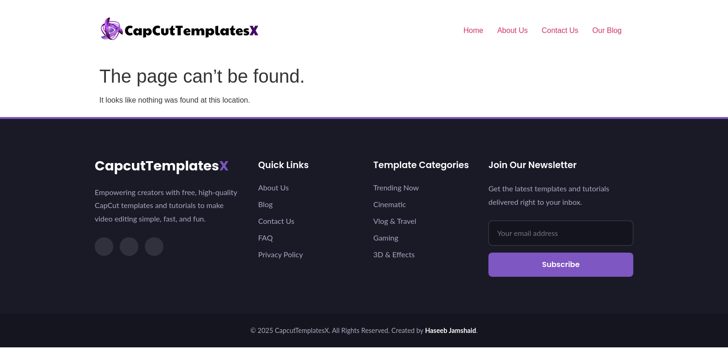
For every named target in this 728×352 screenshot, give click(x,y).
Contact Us (560, 30)
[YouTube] (154, 246)
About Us (512, 30)
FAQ (265, 237)
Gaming (385, 237)
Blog (265, 204)
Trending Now (396, 187)
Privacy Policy (280, 254)
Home (473, 30)
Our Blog (607, 30)
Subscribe (560, 264)
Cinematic (389, 204)
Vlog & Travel (394, 220)
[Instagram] (129, 246)
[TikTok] (104, 246)
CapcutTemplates (162, 165)
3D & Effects (394, 254)
